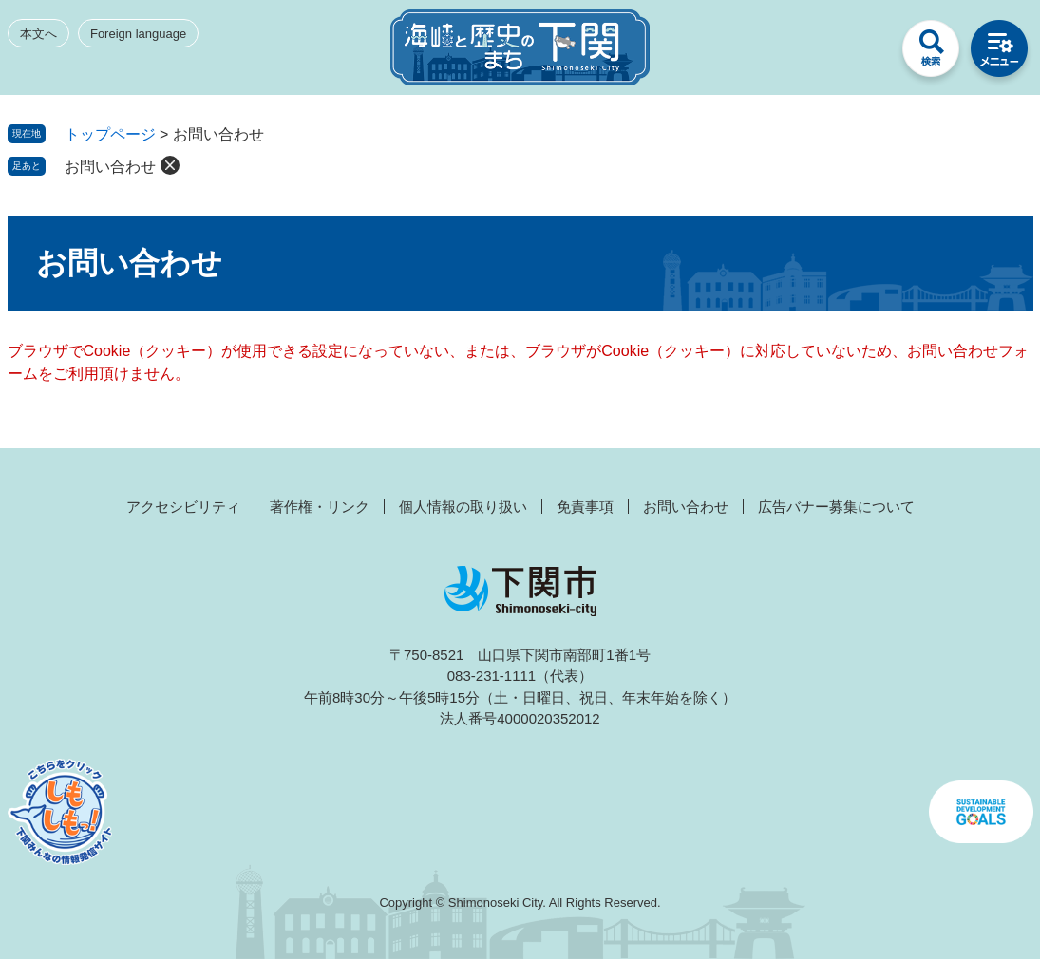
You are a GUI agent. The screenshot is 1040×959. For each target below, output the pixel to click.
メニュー (999, 53)
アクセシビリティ (183, 506)
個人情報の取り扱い (463, 506)
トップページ (110, 134)
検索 (931, 53)
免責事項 (585, 506)
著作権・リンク (319, 506)
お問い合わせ (110, 167)
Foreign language (138, 34)
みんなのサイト (862, 53)
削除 (170, 165)
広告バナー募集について (836, 506)
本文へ (38, 34)
